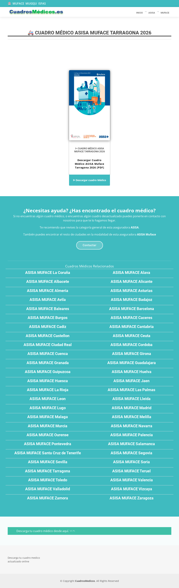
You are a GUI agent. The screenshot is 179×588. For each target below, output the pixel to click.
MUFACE (18, 3)
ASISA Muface (146, 234)
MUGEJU (31, 3)
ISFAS (42, 3)
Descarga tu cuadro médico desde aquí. (45, 531)
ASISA (135, 227)
